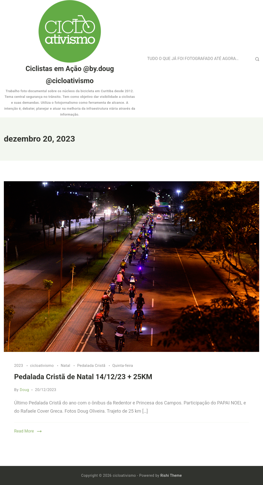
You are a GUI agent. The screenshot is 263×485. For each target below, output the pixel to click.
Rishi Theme (171, 475)
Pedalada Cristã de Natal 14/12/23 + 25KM (83, 377)
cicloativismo (42, 365)
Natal (66, 365)
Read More (24, 431)
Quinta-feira (122, 365)
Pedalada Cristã (91, 365)
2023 (19, 365)
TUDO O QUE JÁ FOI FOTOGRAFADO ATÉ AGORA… (193, 58)
